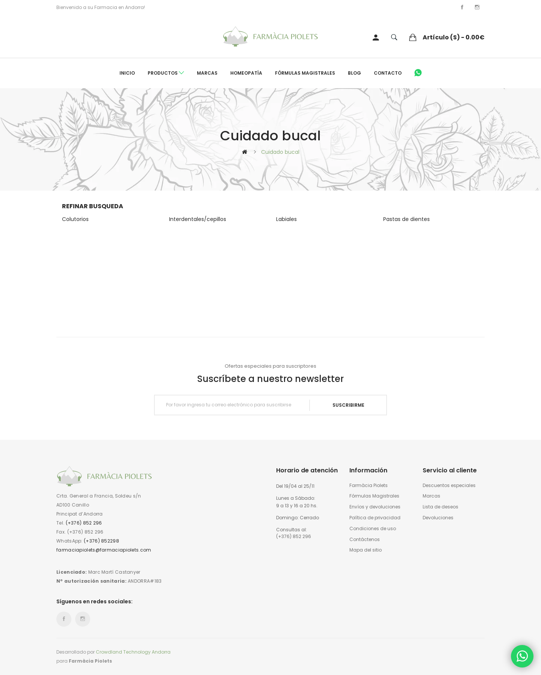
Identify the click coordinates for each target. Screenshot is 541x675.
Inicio (127, 73)
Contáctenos (364, 540)
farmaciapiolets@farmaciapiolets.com (103, 550)
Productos (166, 73)
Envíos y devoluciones (374, 507)
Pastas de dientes (406, 219)
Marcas (207, 73)
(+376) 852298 (101, 541)
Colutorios (75, 219)
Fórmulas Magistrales (305, 73)
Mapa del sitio (365, 550)
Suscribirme (348, 405)
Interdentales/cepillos (197, 219)
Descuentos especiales (449, 486)
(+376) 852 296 (84, 523)
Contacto (388, 73)
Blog (354, 73)
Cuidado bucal (280, 152)
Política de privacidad (374, 518)
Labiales (286, 219)
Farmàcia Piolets (368, 486)
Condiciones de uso (372, 529)
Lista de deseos (440, 507)
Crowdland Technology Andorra (133, 652)
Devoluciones (438, 518)
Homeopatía (246, 73)
